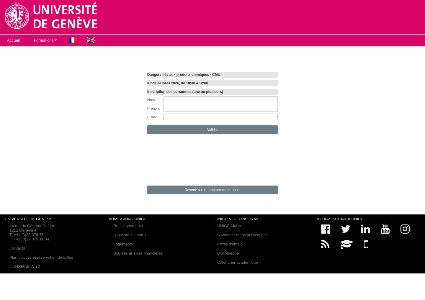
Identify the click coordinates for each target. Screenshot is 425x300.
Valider (212, 130)
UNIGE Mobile (229, 226)
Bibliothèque (228, 253)
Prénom (153, 108)
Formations (45, 40)
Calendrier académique (237, 262)
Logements (123, 244)
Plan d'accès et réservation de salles (41, 257)
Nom (151, 100)
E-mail (152, 117)
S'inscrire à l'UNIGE (130, 235)
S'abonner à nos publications (242, 235)
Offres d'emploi (230, 244)
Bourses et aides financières (138, 253)
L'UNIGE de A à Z (24, 266)
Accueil (13, 40)
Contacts (17, 248)
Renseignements (128, 226)
